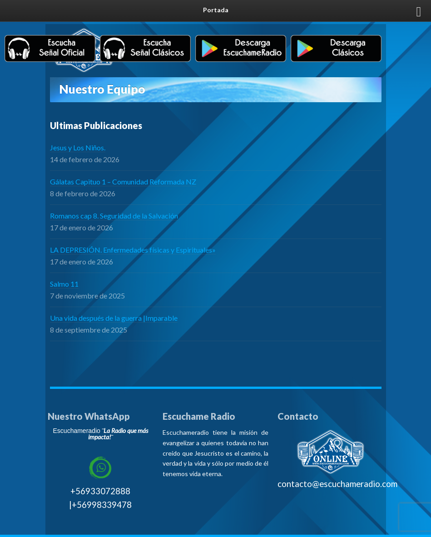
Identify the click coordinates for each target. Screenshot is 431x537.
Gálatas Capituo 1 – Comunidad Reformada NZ (123, 181)
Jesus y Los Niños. (77, 147)
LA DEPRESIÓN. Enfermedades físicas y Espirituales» (133, 249)
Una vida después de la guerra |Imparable (114, 317)
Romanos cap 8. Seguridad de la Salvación (114, 215)
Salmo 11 (64, 283)
